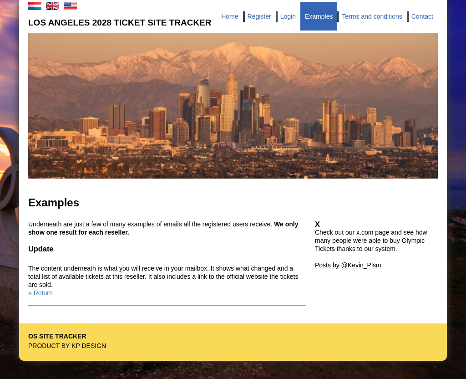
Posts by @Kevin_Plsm (348, 265)
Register (259, 16)
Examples (319, 16)
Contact (422, 16)
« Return (40, 293)
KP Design (88, 345)
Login (288, 16)
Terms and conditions (372, 16)
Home (229, 16)
